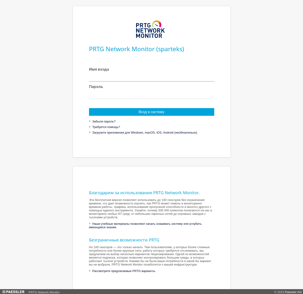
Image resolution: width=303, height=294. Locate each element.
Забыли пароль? (103, 121)
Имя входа (99, 69)
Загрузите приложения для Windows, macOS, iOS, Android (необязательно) (144, 132)
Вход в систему (151, 112)
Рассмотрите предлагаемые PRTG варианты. (123, 271)
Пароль (96, 86)
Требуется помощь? (105, 127)
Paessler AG (293, 292)
